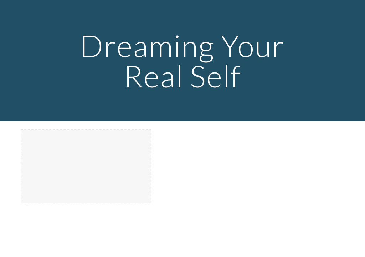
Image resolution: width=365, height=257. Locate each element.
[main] (182, 60)
